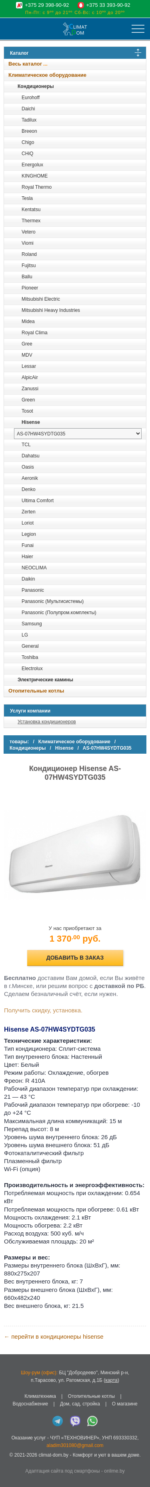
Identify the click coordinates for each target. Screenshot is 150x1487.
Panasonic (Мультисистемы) (53, 601)
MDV (27, 355)
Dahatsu (31, 456)
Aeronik (30, 478)
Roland (29, 254)
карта (111, 1380)
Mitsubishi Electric (41, 299)
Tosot (27, 411)
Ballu (27, 276)
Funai (28, 545)
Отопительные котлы (36, 691)
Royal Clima (35, 332)
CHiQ (27, 153)
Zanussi (30, 388)
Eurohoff (31, 97)
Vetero (29, 232)
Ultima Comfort (38, 500)
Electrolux (32, 668)
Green (28, 400)
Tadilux (29, 120)
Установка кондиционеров (47, 722)
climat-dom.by (53, 1455)
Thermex (31, 221)
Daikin (28, 579)
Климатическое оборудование (47, 75)
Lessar (29, 366)
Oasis (28, 467)
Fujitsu (29, 265)
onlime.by (114, 1471)
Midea (28, 321)
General (30, 646)
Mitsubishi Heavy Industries (51, 310)
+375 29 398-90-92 (47, 5)
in (11, 1461)
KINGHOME (35, 176)
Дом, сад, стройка (80, 1404)
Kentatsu (31, 209)
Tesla (27, 198)
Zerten (29, 512)
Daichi (28, 109)
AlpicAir (30, 377)
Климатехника (40, 1396)
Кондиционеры (36, 86)
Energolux (32, 165)
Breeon (29, 131)
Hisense (31, 422)
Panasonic (33, 590)
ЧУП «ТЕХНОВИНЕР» (74, 1438)
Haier (27, 556)
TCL (26, 444)
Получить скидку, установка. (43, 1010)
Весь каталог (25, 64)
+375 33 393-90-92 (108, 5)
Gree (27, 344)
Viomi (28, 243)
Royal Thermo (37, 187)
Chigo (28, 142)
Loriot (28, 523)
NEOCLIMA (34, 568)
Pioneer (30, 288)
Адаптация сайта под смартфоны (62, 1471)
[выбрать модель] (78, 433)
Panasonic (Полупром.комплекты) (59, 612)
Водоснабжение (30, 1404)
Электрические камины (45, 680)
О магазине (125, 1404)
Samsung (32, 624)
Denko (29, 489)
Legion (29, 534)
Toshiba (30, 657)
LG (25, 635)
